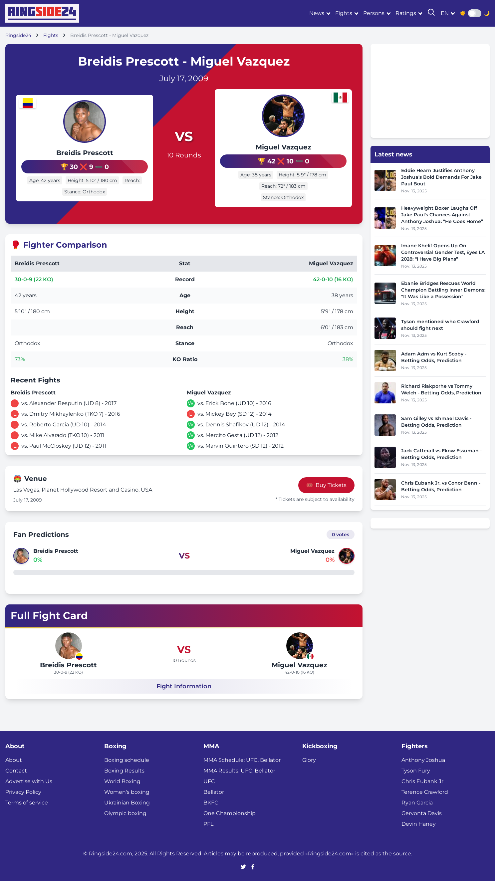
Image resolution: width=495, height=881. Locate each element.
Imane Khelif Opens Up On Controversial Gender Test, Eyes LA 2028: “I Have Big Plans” (443, 252)
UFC (209, 780)
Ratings (405, 13)
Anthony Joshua (423, 759)
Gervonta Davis (421, 812)
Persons (373, 13)
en (445, 13)
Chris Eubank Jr (422, 780)
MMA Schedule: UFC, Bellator (242, 759)
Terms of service (26, 802)
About (13, 759)
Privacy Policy (23, 791)
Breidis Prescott (72, 147)
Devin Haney (418, 823)
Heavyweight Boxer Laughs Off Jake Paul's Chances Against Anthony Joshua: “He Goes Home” (442, 214)
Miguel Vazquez (296, 147)
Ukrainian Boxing (127, 802)
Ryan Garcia (417, 802)
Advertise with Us (28, 780)
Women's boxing (126, 791)
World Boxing (122, 780)
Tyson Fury (415, 770)
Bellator (213, 791)
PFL (208, 823)
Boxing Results (124, 770)
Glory (309, 759)
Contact (16, 770)
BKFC (210, 802)
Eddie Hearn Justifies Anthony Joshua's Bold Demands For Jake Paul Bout (441, 177)
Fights (343, 13)
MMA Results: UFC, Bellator (239, 770)
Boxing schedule (126, 759)
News (316, 13)
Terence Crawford (424, 791)
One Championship (229, 812)
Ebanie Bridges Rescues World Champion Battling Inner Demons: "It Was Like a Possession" (443, 290)
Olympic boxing (125, 812)
